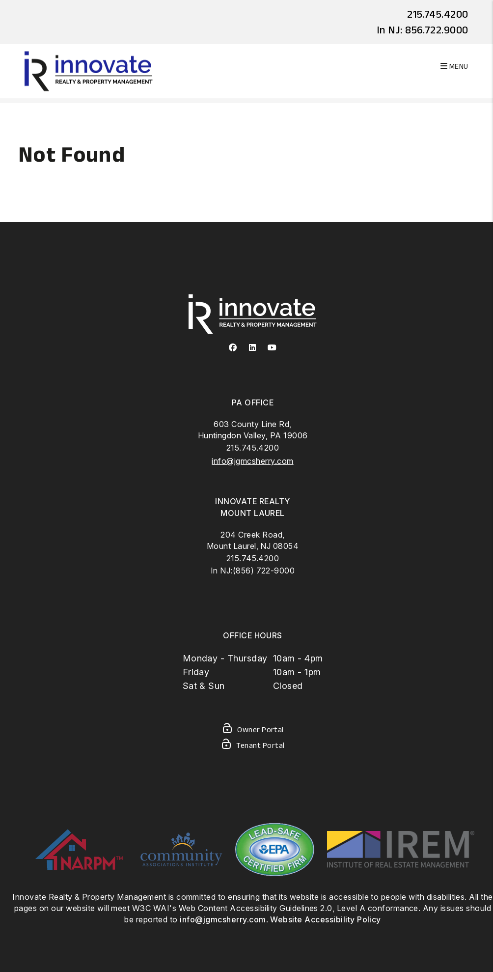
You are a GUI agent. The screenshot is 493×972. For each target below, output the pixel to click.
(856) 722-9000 (264, 570)
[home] (89, 70)
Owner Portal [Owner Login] (252, 730)
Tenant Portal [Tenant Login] (252, 746)
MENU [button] (454, 66)
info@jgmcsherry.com (252, 461)
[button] (233, 347)
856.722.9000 (436, 29)
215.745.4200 (437, 14)
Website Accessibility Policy (325, 919)
